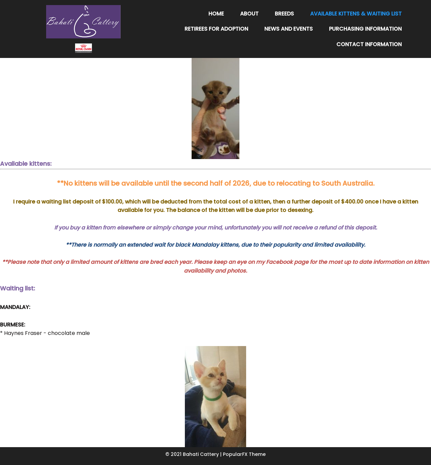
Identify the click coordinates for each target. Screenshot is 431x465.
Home (216, 14)
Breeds (284, 14)
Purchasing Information (365, 29)
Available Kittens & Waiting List (356, 14)
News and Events (288, 29)
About (249, 14)
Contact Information (369, 44)
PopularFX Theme (244, 454)
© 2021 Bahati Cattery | (194, 454)
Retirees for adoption (216, 29)
